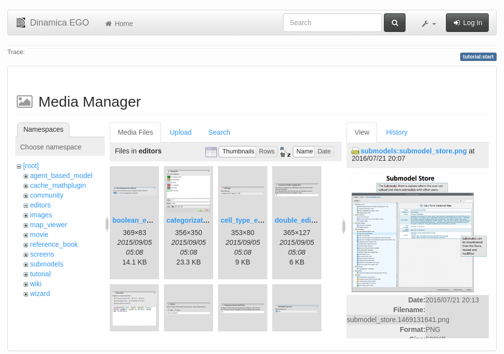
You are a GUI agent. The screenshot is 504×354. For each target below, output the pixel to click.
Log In (467, 23)
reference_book (54, 244)
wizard (40, 293)
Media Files (135, 132)
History (397, 132)
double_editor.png (304, 220)
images (41, 215)
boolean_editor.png (144, 220)
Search (219, 132)
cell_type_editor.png (253, 220)
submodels (46, 264)
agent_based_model (61, 175)
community (46, 195)
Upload (180, 132)
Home (118, 24)
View (361, 132)
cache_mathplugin (58, 185)
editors (40, 205)
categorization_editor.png (208, 220)
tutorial (40, 274)
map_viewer (48, 225)
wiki (35, 284)
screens (42, 254)
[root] (31, 166)
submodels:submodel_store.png (413, 151)
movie (39, 234)
